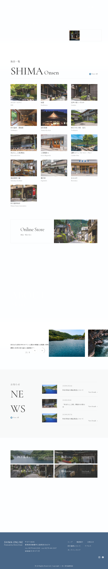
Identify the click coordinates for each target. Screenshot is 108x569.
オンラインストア (74, 550)
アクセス (88, 546)
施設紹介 (80, 542)
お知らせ (90, 542)
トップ (70, 542)
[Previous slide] (35, 350)
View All (94, 74)
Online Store (76, 7)
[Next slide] (42, 350)
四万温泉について (74, 546)
